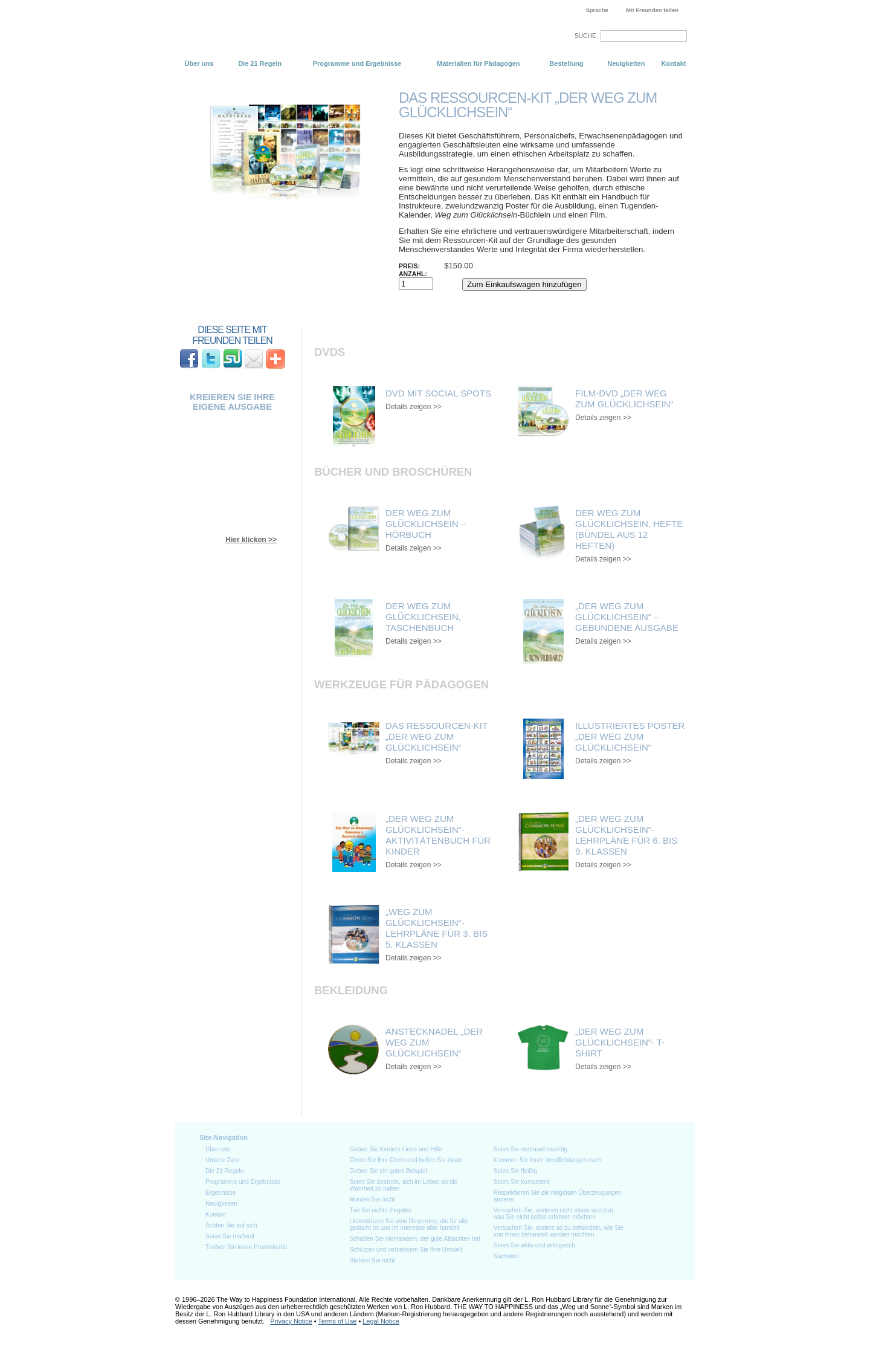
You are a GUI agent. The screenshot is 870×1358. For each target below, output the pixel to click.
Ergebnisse (220, 1192)
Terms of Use (337, 1321)
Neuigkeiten (626, 63)
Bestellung (566, 63)
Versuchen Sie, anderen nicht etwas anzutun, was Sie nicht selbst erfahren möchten (554, 1213)
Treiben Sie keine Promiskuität (246, 1247)
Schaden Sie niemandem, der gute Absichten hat (414, 1238)
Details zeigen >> (413, 407)
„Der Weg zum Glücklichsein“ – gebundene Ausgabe (626, 617)
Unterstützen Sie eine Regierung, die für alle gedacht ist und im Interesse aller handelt (408, 1224)
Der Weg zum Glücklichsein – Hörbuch (425, 524)
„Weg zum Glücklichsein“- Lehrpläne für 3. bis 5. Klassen (436, 928)
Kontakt (673, 63)
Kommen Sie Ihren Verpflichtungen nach (548, 1160)
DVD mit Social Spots (438, 393)
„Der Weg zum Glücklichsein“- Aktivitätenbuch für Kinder (438, 834)
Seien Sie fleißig (515, 1171)
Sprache (596, 10)
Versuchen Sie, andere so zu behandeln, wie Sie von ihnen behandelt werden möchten (559, 1231)
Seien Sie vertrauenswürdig (530, 1149)
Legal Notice (380, 1321)
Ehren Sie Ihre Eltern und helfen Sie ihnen (405, 1160)
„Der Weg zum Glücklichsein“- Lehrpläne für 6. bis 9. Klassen (626, 834)
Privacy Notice (291, 1321)
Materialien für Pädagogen (478, 63)
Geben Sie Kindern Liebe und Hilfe (395, 1149)
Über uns (199, 63)
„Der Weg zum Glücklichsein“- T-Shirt (620, 1042)
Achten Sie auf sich (231, 1225)
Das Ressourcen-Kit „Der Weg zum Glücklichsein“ (436, 736)
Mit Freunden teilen (652, 10)
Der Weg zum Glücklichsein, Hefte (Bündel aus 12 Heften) (629, 529)
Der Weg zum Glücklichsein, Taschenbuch (423, 617)
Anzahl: (413, 273)
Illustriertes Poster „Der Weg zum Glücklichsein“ (630, 736)
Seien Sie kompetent (521, 1182)
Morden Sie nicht (372, 1199)
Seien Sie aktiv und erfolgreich (534, 1245)
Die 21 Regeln (260, 63)
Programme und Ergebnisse (357, 63)
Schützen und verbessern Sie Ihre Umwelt (405, 1249)
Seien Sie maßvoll (229, 1236)
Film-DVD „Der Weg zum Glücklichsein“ (624, 398)
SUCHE (585, 36)
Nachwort (506, 1256)
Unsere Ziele (222, 1160)
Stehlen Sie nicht (372, 1260)
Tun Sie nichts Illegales (380, 1210)
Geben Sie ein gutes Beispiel (388, 1171)
